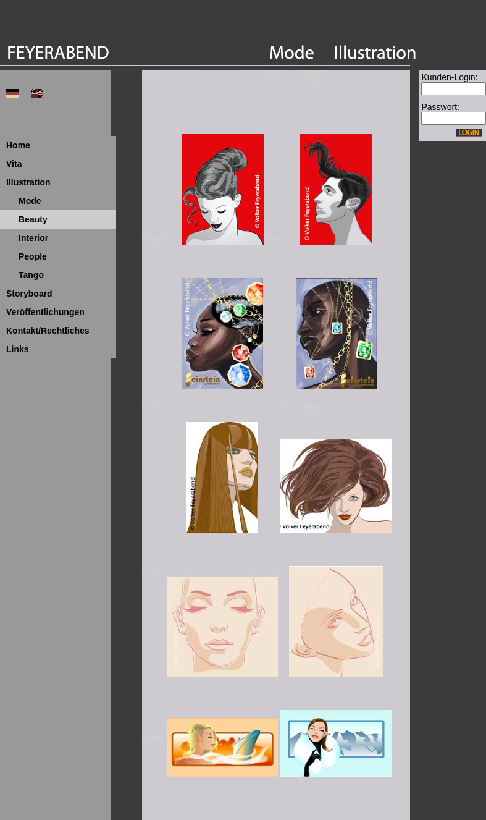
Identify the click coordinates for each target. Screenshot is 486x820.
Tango (31, 275)
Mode (30, 201)
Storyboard (29, 293)
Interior (33, 238)
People (33, 256)
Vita (14, 164)
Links (17, 349)
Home (18, 145)
